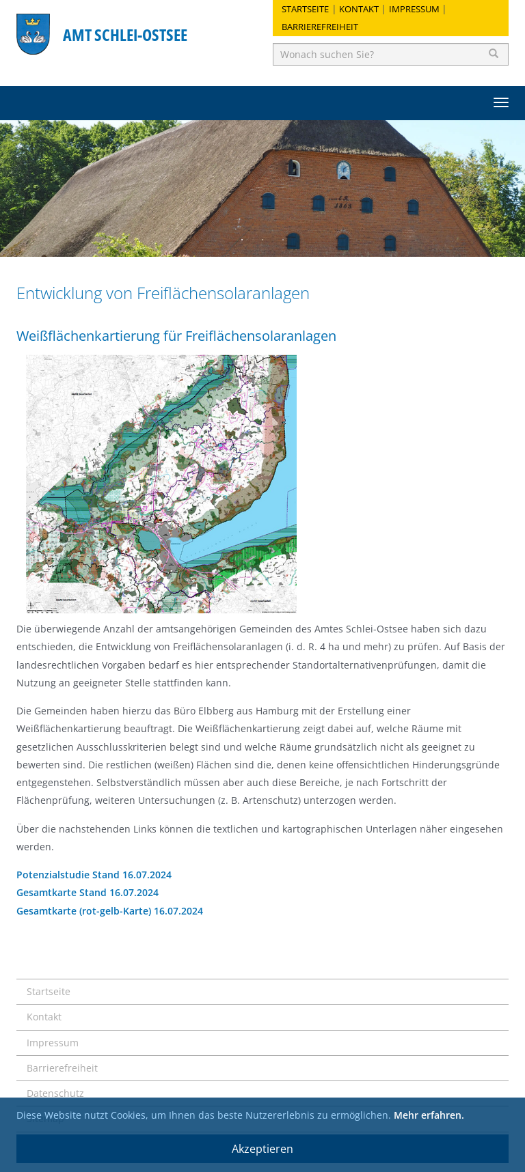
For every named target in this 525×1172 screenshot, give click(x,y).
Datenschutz (55, 1093)
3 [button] (283, 240)
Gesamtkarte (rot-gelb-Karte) (85, 910)
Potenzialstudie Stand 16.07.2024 (94, 874)
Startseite (305, 9)
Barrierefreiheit (320, 26)
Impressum (414, 9)
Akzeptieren (262, 1148)
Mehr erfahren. (429, 1114)
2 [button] (262, 240)
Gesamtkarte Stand (62, 892)
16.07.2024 (134, 892)
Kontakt (359, 9)
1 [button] (242, 240)
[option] (262, 188)
